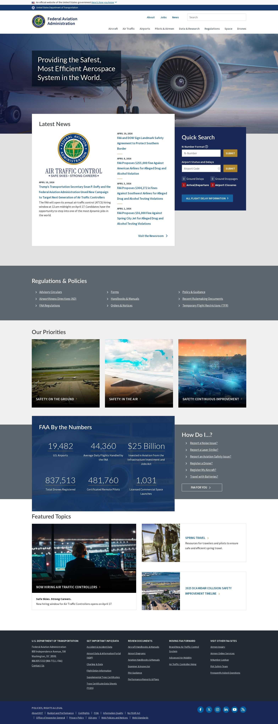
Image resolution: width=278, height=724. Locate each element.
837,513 (60, 480)
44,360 (103, 446)
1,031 (146, 480)
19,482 (60, 446)
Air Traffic (129, 28)
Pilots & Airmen (164, 28)
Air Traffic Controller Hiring (182, 664)
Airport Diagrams (137, 653)
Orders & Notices (121, 305)
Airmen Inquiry (217, 646)
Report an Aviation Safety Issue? (210, 456)
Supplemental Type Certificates (103, 677)
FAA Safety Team (219, 666)
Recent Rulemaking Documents (202, 299)
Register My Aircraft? (203, 470)
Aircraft (113, 28)
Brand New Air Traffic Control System (184, 649)
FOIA (96, 713)
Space (228, 28)
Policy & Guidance (193, 292)
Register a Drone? (201, 463)
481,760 (103, 480)
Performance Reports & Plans (143, 679)
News (175, 17)
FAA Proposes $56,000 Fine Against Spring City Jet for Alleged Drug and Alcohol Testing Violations (140, 218)
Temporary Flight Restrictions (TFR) (205, 305)
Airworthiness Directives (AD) (57, 299)
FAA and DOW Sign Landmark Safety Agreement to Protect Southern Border (140, 143)
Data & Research (189, 28)
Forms (115, 292)
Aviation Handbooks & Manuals (144, 659)
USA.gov (92, 717)
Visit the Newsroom (153, 236)
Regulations (212, 28)
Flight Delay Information (99, 670)
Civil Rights (84, 713)
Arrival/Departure (198, 185)
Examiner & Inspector (139, 666)
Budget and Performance (60, 713)
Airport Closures (225, 185)
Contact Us (38, 665)
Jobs (163, 17)
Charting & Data (95, 664)
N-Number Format (193, 146)
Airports (145, 28)
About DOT (37, 713)
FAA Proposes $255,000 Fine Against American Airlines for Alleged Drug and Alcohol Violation (141, 168)
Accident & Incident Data (99, 646)
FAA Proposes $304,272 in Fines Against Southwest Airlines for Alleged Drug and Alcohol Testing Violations (142, 193)
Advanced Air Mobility (180, 657)
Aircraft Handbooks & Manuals (143, 646)
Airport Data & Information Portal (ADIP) (104, 655)
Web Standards (140, 717)
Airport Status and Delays (198, 162)
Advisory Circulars (50, 292)
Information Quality (113, 713)
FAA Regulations (49, 305)
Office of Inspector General (50, 717)
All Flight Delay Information (207, 198)
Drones (241, 28)
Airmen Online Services (222, 653)
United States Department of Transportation (57, 7)
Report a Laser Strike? (204, 450)
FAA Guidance (135, 672)
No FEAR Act (133, 713)
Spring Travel (196, 538)
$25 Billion (146, 446)
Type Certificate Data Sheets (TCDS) (102, 686)
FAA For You (202, 487)
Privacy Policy (76, 717)
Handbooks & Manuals (125, 299)
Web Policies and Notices (114, 717)
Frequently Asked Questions (225, 672)
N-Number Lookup (219, 659)
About (151, 17)
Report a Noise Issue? (204, 443)
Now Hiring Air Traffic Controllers (66, 587)
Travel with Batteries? (204, 477)
